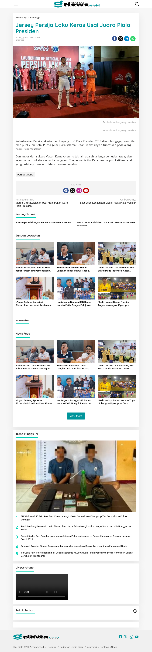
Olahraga (20, 40)
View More (76, 416)
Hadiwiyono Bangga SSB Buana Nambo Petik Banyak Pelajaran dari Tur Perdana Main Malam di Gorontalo (74, 304)
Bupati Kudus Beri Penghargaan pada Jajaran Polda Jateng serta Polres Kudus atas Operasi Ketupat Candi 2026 (75, 538)
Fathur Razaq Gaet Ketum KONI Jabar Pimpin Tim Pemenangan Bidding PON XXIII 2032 (33, 269)
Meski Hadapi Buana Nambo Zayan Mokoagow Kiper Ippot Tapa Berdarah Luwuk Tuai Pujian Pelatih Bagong (116, 304)
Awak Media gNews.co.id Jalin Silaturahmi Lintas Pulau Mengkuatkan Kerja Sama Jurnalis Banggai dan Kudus (76, 528)
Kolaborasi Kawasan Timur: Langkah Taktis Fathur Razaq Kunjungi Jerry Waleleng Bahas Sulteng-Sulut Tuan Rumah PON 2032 (74, 269)
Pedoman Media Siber (71, 647)
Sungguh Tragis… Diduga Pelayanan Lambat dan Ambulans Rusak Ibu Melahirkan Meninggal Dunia (74, 546)
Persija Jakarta (25, 174)
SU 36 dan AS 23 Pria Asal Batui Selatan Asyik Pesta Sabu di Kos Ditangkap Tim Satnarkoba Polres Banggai (74, 518)
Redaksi (52, 647)
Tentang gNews (108, 647)
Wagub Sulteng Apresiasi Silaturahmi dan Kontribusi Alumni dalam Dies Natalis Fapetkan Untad (34, 304)
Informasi (92, 647)
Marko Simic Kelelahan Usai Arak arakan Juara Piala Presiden (45, 202)
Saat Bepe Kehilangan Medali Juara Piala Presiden (107, 201)
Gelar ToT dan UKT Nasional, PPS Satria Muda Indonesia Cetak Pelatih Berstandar (116, 269)
